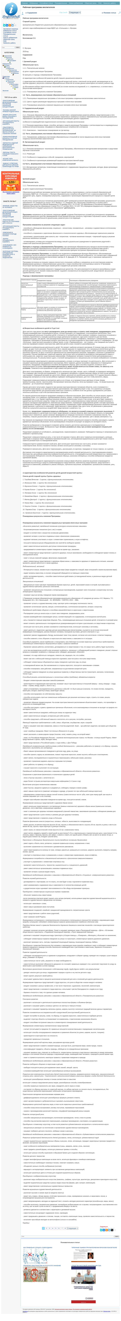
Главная (25, 3)
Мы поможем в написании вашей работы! (82, 1309)
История (6, 65)
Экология (5, 90)
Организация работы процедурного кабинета (10, 122)
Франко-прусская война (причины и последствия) (9, 116)
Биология (9, 57)
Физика (11, 82)
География (12, 60)
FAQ (4, 41)
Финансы (15, 86)
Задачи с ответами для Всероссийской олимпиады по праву (10, 165)
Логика (8, 67)
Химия (16, 87)
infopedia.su (25, 1311)
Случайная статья (9, 32)
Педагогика (6, 76)
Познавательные (61, 3)
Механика (15, 73)
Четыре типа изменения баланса (10, 159)
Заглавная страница (10, 29)
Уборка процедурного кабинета (8, 240)
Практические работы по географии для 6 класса (10, 221)
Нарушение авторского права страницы (64, 1309)
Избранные (34, 3)
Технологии (11, 81)
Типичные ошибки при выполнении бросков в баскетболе (94, 1247)
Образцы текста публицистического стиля (10, 154)
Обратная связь (9, 39)
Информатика (6, 64)
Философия (14, 84)
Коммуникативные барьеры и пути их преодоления (9, 138)
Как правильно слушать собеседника (37, 1247)
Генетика (10, 59)
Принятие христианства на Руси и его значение (42, 1265)
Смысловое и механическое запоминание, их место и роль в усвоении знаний (9, 130)
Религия (6, 78)
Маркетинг (10, 68)
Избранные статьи (10, 30)
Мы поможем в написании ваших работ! (11, 192)
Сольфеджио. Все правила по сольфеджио (9, 246)
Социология (9, 79)
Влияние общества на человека (9, 206)
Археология (8, 56)
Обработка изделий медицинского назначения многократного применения (10, 146)
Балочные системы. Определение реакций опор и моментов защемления (10, 254)
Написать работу (9, 43)
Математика (13, 70)
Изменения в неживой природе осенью (9, 234)
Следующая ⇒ (74, 12)
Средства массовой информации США (86, 1265)
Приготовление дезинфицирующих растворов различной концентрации (9, 104)
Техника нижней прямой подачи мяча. (10, 110)
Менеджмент (15, 71)
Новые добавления (10, 38)
